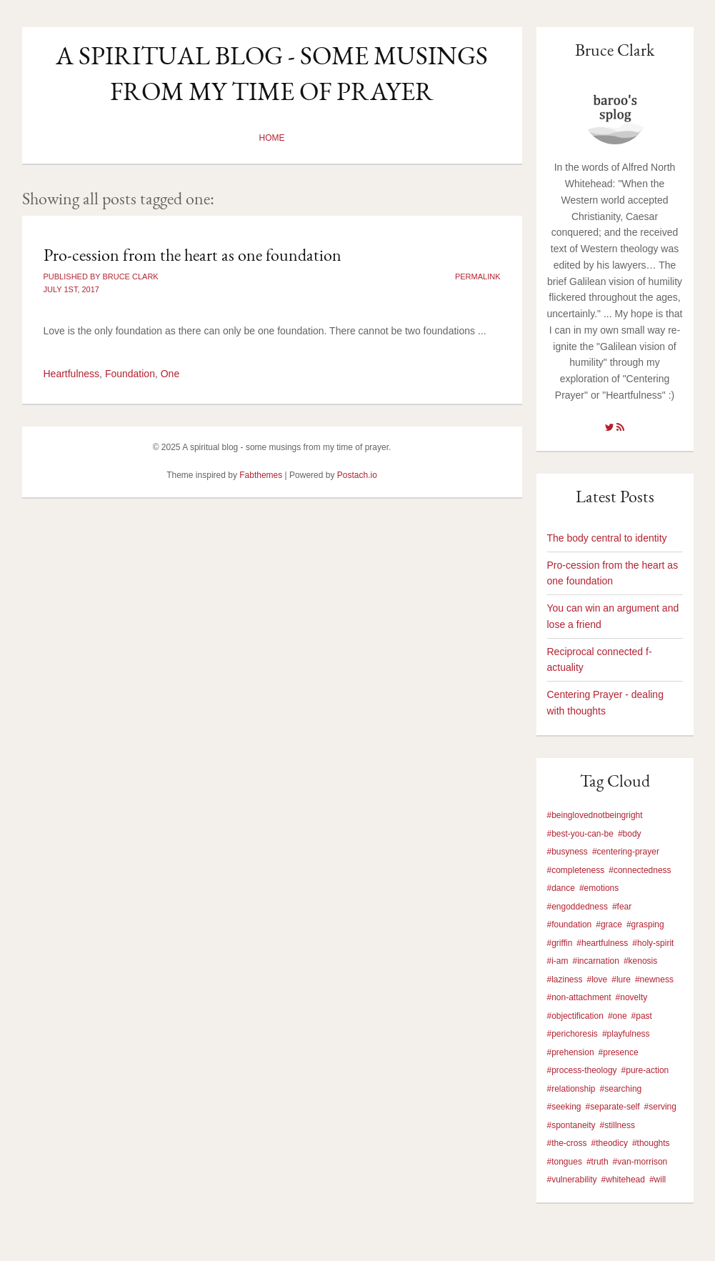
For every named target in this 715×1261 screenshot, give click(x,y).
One (170, 373)
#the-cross (567, 1143)
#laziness (565, 980)
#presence (619, 1052)
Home (272, 138)
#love (597, 980)
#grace (609, 924)
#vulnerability (572, 1180)
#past (641, 1016)
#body (629, 834)
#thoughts (651, 1143)
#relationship (571, 1089)
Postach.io (357, 475)
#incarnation (596, 961)
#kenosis (640, 961)
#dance (561, 888)
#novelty (632, 997)
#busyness (567, 852)
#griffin (560, 943)
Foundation (130, 373)
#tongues (564, 1162)
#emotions (599, 888)
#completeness (576, 870)
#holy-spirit (653, 943)
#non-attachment (579, 997)
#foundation (569, 924)
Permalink (478, 276)
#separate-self (613, 1107)
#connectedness (640, 870)
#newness (654, 980)
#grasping (645, 924)
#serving (660, 1107)
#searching (621, 1089)
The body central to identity (607, 538)
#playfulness (626, 1034)
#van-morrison (640, 1162)
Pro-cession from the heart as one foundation (192, 255)
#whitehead (623, 1180)
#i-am (558, 961)
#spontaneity (571, 1125)
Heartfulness (72, 373)
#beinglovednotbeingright (595, 815)
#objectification (575, 1016)
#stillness (617, 1125)
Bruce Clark (614, 50)
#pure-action (645, 1070)
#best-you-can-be (580, 834)
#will (657, 1180)
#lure (621, 980)
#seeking (564, 1107)
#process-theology (582, 1070)
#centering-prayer (625, 852)
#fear (621, 907)
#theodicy (609, 1143)
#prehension (570, 1052)
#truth (597, 1162)
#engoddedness (577, 907)
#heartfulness (602, 943)
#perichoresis (572, 1034)
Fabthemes (260, 475)
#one (617, 1016)
